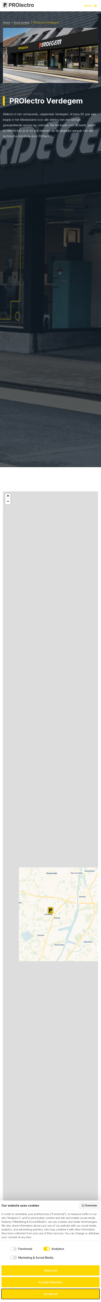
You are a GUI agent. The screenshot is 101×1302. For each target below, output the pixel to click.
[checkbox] (20, 1249)
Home (6, 22)
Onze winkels (22, 22)
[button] (91, 5)
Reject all (50, 1270)
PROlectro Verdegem (46, 22)
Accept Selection (50, 1282)
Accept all (50, 1294)
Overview (89, 1205)
